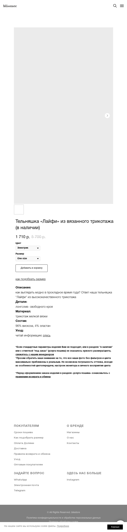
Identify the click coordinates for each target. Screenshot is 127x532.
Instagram (73, 479)
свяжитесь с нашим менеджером (35, 355)
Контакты (73, 443)
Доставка (20, 448)
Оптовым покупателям (28, 464)
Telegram (19, 490)
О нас (70, 437)
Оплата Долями (24, 443)
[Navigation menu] (122, 6)
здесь (46, 335)
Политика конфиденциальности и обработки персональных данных (63, 518)
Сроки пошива (23, 432)
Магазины (73, 432)
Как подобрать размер (28, 437)
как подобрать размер (31, 279)
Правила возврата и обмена (32, 453)
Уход (17, 459)
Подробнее (63, 526)
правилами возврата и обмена (33, 377)
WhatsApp (20, 479)
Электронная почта (26, 485)
